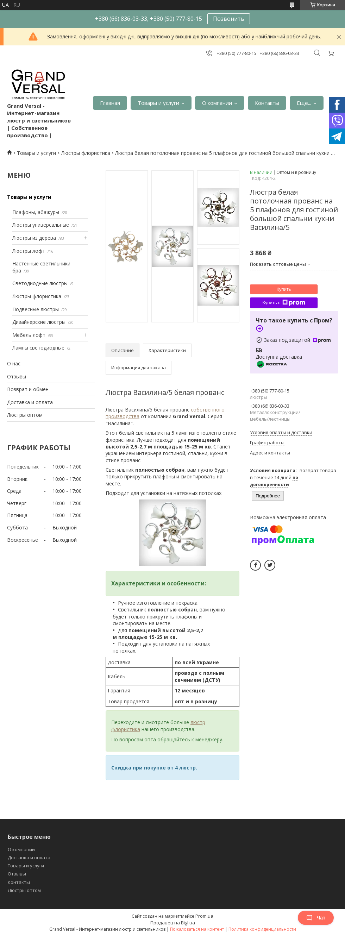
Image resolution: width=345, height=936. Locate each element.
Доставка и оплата (30, 402)
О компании (217, 102)
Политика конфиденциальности (262, 929)
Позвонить (228, 19)
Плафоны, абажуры (35, 212)
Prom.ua (204, 916)
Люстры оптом (25, 415)
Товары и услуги (158, 102)
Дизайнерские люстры (38, 322)
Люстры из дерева (34, 237)
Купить (283, 289)
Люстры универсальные (40, 224)
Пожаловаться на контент (197, 929)
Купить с (283, 303)
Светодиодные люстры (40, 283)
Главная (110, 102)
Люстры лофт (28, 250)
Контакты (267, 102)
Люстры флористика (85, 153)
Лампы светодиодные (38, 347)
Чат (315, 918)
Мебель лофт (28, 335)
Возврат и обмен (28, 389)
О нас (13, 363)
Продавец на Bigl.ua (172, 922)
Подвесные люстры (35, 309)
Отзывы (16, 376)
